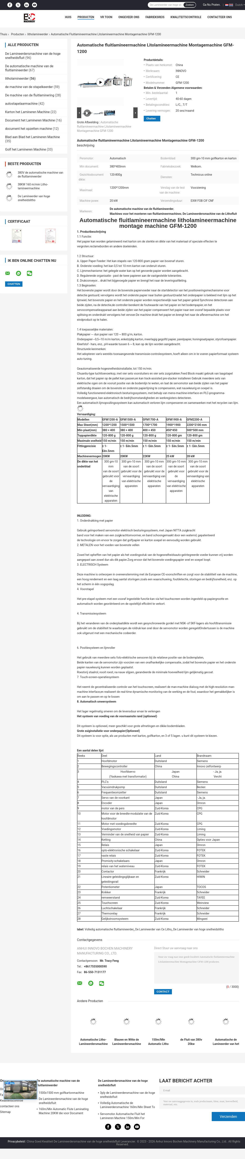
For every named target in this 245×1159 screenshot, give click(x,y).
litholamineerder (37, 34)
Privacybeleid (16, 1141)
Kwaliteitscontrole (185, 17)
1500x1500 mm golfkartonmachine (61, 1092)
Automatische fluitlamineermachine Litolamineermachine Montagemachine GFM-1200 (104, 126)
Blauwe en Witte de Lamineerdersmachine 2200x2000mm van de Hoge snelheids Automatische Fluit (126, 1042)
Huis (68, 17)
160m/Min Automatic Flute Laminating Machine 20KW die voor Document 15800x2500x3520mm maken (64, 1111)
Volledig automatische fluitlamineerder (109, 929)
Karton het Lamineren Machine (27, 112)
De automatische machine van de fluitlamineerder (58, 1083)
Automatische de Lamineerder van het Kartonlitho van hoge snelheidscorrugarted (226, 1042)
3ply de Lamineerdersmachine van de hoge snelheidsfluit (127, 1094)
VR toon (106, 17)
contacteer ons (219, 17)
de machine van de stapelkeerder (29, 87)
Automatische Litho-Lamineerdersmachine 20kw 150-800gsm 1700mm (93, 1042)
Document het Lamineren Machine (30, 120)
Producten (86, 17)
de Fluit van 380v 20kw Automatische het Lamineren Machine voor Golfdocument (191, 1042)
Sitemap (5, 1112)
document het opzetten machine (28, 129)
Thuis (3, 34)
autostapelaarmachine (21, 104)
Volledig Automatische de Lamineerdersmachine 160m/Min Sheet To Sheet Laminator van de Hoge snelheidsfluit (127, 1105)
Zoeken (190, 4)
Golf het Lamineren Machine (25, 149)
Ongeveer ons (128, 17)
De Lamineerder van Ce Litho (153, 929)
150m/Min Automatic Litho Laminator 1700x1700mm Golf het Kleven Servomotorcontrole (158, 1042)
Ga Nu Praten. (211, 4)
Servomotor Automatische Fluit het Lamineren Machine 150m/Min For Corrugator (122, 1116)
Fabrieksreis (154, 17)
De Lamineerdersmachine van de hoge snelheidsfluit (63, 1101)
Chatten (151, 118)
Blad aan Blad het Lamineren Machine (32, 137)
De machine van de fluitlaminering (29, 95)
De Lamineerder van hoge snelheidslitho (198, 929)
